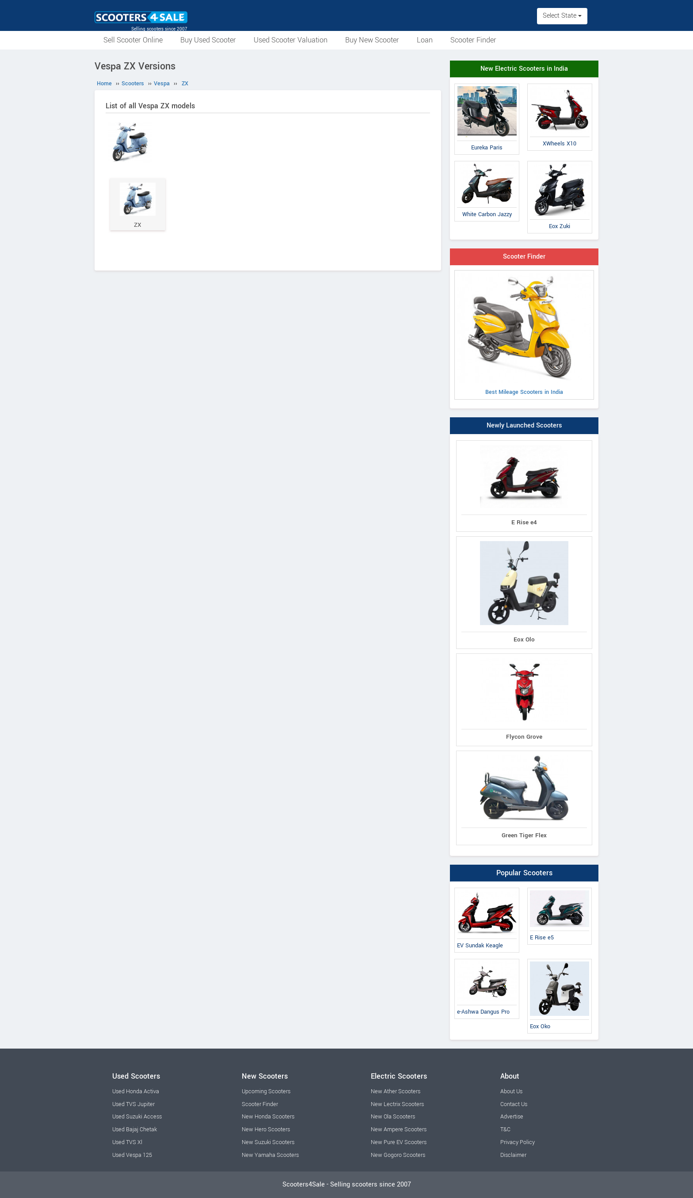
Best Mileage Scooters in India (524, 334)
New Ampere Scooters (398, 1129)
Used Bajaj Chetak (134, 1129)
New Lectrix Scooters (397, 1104)
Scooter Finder (473, 40)
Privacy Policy (517, 1142)
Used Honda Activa (135, 1091)
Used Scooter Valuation (290, 40)
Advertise (511, 1117)
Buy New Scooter (372, 40)
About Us (511, 1091)
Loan (425, 40)
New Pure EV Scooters (398, 1142)
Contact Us (513, 1104)
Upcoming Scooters (266, 1091)
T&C (505, 1129)
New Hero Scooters (266, 1129)
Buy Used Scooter (208, 40)
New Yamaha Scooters (270, 1155)
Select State (562, 15)
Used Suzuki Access (137, 1117)
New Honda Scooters (268, 1117)
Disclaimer (513, 1155)
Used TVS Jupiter (133, 1104)
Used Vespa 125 (132, 1155)
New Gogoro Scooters (398, 1155)
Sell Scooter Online (133, 40)
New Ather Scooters (395, 1091)
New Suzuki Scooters (268, 1142)
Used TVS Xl (127, 1142)
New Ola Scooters (393, 1117)
